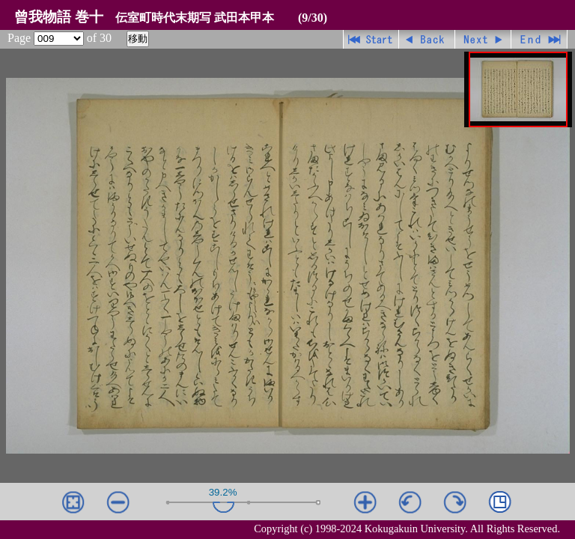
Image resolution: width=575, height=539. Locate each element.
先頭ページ (371, 39)
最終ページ (539, 39)
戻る (427, 39)
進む (483, 39)
